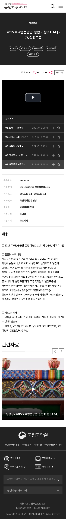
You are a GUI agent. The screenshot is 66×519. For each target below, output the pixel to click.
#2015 (13, 48)
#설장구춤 (33, 54)
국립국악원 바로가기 (53, 444)
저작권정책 (26, 444)
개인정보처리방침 (11, 444)
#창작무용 (51, 48)
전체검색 (52, 6)
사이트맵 (38, 444)
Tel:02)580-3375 (23, 508)
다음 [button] (61, 351)
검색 (57, 479)
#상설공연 (25, 48)
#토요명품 (38, 48)
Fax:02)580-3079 (42, 508)
